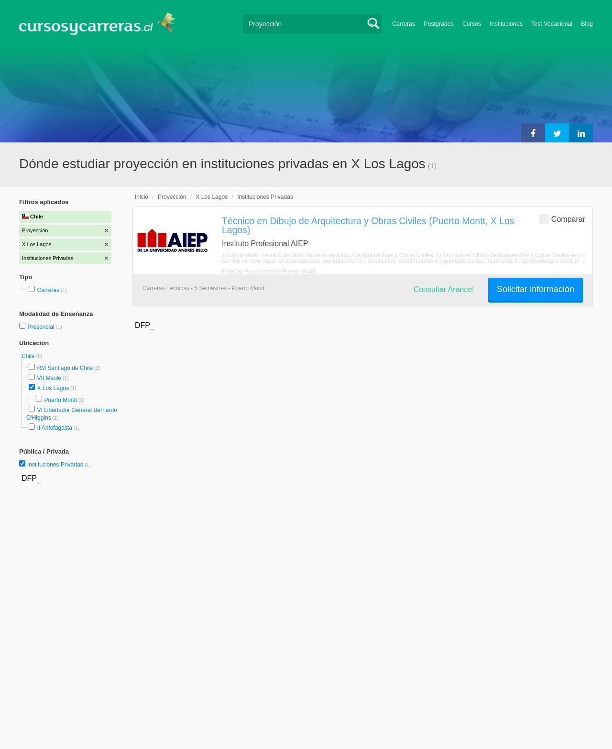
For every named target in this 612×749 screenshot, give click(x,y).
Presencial (41, 327)
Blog (587, 24)
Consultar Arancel (444, 289)
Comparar (562, 218)
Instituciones (506, 24)
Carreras (403, 24)
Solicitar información (535, 289)
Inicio (141, 197)
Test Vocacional (551, 24)
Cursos (471, 24)
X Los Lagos (53, 388)
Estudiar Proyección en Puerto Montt (268, 271)
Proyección (172, 197)
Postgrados (439, 24)
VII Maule (49, 378)
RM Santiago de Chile (65, 368)
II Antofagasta (54, 427)
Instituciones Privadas (59, 464)
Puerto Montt (60, 400)
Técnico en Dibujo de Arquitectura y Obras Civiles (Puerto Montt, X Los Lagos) (368, 225)
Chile (29, 356)
